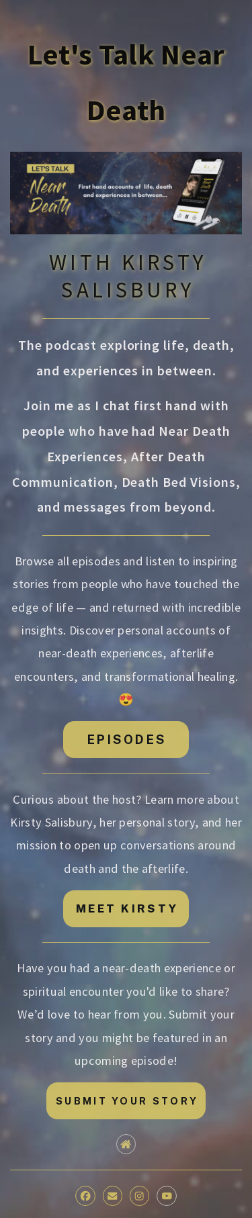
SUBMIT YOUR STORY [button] (127, 1101)
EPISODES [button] (127, 740)
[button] (126, 1144)
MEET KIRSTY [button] (127, 908)
